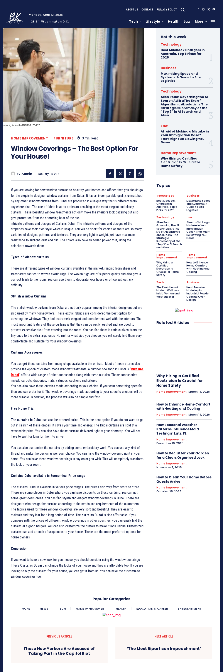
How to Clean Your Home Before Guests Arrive (183, 479)
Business (168, 68)
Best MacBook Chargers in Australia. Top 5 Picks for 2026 (183, 54)
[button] (182, 9)
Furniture (63, 138)
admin (27, 174)
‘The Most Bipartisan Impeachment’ (164, 648)
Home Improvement (29, 138)
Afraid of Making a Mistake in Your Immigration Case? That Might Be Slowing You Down (185, 136)
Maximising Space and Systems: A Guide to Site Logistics (181, 77)
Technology (171, 44)
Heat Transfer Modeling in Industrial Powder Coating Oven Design (197, 293)
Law (164, 125)
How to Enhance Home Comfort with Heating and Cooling (197, 267)
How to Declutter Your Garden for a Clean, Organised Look (182, 455)
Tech (160, 282)
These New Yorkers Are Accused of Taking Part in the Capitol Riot (59, 651)
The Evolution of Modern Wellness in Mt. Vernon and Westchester (168, 292)
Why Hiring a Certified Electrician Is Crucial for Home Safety (180, 162)
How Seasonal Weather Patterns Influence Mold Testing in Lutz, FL (177, 429)
